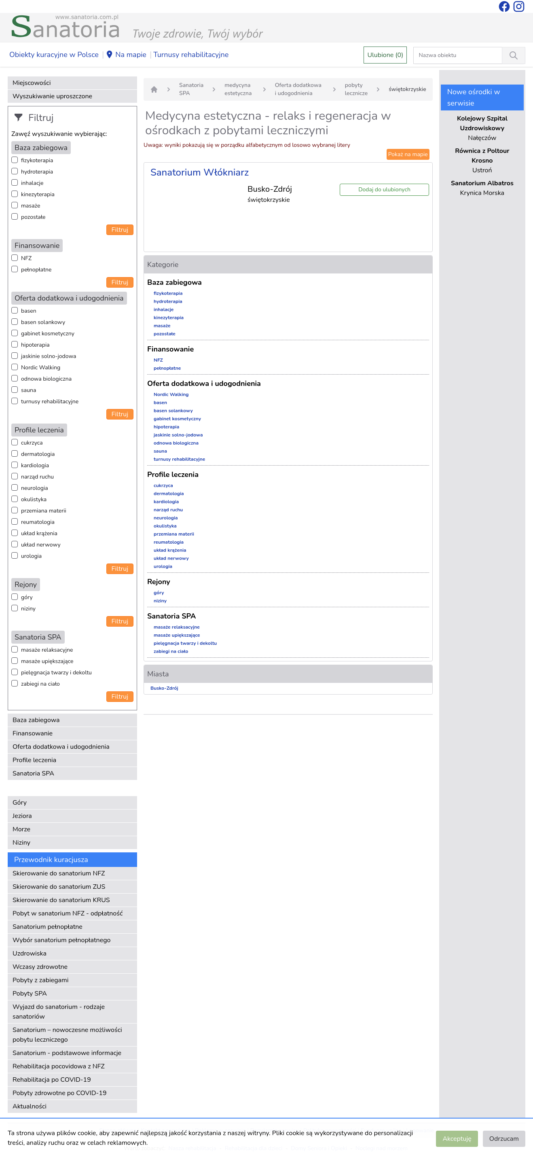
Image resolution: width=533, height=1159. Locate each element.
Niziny (21, 842)
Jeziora (22, 816)
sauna (28, 390)
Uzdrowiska (30, 953)
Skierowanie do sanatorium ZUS (59, 886)
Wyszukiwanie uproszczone (52, 96)
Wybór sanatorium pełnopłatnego (61, 940)
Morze (21, 829)
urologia (31, 556)
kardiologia (35, 465)
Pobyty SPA (30, 993)
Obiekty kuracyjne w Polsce (54, 54)
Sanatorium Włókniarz (199, 172)
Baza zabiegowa (36, 720)
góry (27, 597)
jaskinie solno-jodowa (48, 356)
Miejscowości (32, 82)
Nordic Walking (40, 367)
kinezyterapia (38, 194)
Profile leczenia (34, 760)
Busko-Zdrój (164, 688)
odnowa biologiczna (46, 379)
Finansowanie (33, 733)
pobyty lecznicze (356, 89)
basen (28, 311)
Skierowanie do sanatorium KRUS (61, 900)
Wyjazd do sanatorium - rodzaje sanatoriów (59, 1011)
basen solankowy (43, 322)
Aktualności (30, 1106)
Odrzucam (504, 1138)
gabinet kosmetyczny (47, 333)
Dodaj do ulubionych (384, 189)
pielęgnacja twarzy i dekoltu (56, 672)
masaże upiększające (47, 661)
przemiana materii (43, 511)
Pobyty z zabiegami (40, 980)
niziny (28, 608)
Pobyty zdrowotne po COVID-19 (60, 1093)
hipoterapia (35, 345)
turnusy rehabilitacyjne (49, 401)
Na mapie (126, 55)
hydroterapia (37, 172)
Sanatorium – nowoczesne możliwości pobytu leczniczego (67, 1035)
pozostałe (33, 217)
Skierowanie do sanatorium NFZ (59, 873)
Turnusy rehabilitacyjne (190, 54)
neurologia (34, 488)
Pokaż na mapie (408, 154)
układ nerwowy (41, 545)
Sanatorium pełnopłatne (47, 926)
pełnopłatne (36, 269)
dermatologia (38, 454)
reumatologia (38, 522)
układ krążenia (39, 533)
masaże (30, 206)
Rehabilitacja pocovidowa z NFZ (59, 1066)
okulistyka (34, 499)
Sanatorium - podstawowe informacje (67, 1053)
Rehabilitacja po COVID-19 (52, 1079)
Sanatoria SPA (33, 773)
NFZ (26, 258)
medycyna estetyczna (238, 89)
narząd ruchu (37, 477)
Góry (20, 802)
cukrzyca (32, 443)
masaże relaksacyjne (47, 650)
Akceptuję (456, 1138)
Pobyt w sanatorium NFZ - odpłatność (68, 913)
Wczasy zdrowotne (40, 966)
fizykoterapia (37, 160)
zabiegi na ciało (40, 684)
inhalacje (32, 183)
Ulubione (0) (385, 55)
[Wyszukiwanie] (513, 55)
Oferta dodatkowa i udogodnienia (61, 746)
